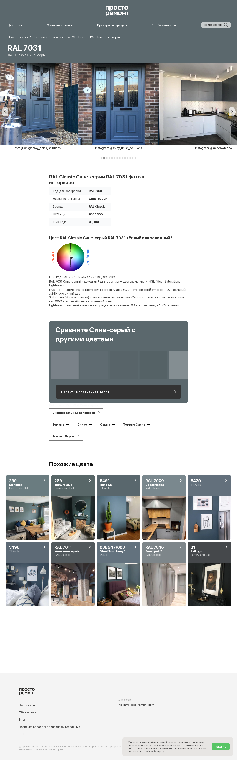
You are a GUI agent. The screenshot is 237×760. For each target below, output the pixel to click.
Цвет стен (15, 25)
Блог (22, 719)
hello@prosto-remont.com (136, 705)
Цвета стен (27, 705)
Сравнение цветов (60, 25)
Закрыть (220, 746)
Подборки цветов (164, 25)
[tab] (101, 158)
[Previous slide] (5, 111)
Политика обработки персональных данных (49, 727)
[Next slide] (232, 111)
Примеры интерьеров (112, 25)
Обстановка (27, 712)
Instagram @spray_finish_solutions (118, 148)
